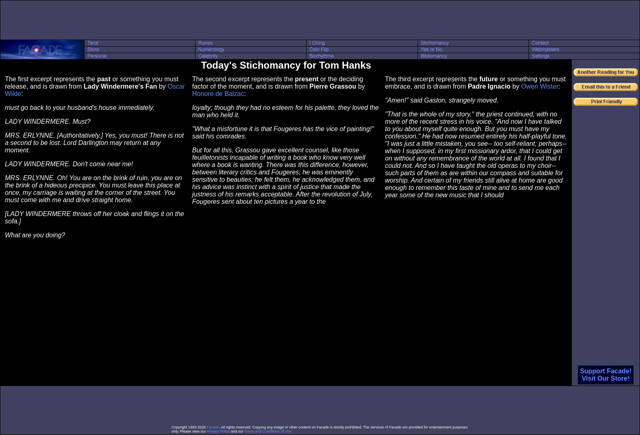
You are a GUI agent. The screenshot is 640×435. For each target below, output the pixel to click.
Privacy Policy (218, 431)
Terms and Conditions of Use (267, 431)
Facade (213, 427)
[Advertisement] (320, 20)
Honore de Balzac (218, 93)
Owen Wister (540, 86)
